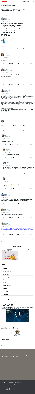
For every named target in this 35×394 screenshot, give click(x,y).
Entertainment (6, 279)
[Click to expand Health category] (2, 282)
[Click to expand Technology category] (2, 294)
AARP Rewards (7, 271)
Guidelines (7, 5)
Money (5, 288)
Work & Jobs (6, 300)
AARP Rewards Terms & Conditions (6, 384)
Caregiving (6, 277)
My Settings (3, 5)
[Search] (17, 240)
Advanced (32, 241)
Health (5, 282)
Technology (6, 294)
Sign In (2, 345)
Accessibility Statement (18, 382)
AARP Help (6, 274)
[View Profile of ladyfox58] (6, 194)
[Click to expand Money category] (2, 288)
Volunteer (3, 363)
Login (28, 1)
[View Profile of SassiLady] (6, 223)
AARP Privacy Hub (4, 382)
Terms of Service (10, 382)
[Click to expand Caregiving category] (2, 277)
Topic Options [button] (5, 15)
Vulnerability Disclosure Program (25, 384)
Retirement (6, 291)
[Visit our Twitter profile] (6, 389)
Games (5, 268)
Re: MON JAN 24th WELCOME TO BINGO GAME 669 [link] (11, 10)
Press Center (3, 376)
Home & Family (7, 285)
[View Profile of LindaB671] (8, 149)
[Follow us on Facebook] (3, 389)
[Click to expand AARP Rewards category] (2, 271)
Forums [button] (13, 5)
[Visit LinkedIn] (13, 389)
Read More (3, 46)
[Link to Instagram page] (10, 389)
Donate (3, 361)
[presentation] (2, 318)
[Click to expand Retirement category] (2, 291)
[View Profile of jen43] (5, 18)
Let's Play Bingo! (22, 9)
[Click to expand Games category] (2, 268)
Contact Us (19, 361)
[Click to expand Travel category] (2, 297)
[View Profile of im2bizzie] (6, 54)
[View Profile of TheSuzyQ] (6, 69)
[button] (33, 2)
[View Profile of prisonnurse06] (7, 90)
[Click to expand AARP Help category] (2, 274)
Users (2, 241)
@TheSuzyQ (5, 182)
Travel (4, 297)
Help (10, 5)
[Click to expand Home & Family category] (2, 285)
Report (23, 49)
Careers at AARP (20, 363)
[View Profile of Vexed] (5, 120)
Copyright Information (16, 384)
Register (2, 343)
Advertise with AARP (20, 359)
